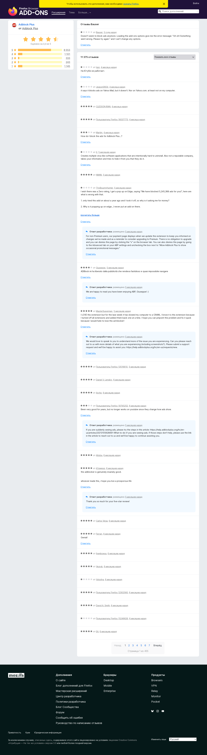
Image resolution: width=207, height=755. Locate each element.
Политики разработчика (71, 701)
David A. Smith (103, 605)
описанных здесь (43, 740)
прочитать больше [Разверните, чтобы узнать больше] (90, 215)
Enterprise (110, 690)
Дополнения (64, 674)
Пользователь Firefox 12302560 (112, 592)
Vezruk (99, 566)
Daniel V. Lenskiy (104, 380)
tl (96, 152)
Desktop (109, 680)
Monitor (156, 696)
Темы (72, 12)
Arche (99, 393)
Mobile (108, 685)
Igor (98, 67)
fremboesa (101, 553)
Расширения (58, 12)
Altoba (99, 455)
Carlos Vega (102, 521)
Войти (196, 3)
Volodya (100, 579)
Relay (154, 690)
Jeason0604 (102, 87)
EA (97, 631)
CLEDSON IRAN (103, 106)
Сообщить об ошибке (69, 717)
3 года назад (110, 32)
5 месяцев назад (106, 152)
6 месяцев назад (121, 380)
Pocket (155, 701)
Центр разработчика (68, 696)
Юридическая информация (47, 732)
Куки (27, 732)
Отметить (86, 45)
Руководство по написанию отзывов (79, 723)
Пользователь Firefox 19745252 (112, 406)
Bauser (99, 32)
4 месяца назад (109, 67)
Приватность (14, 732)
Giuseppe (100, 267)
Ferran (99, 534)
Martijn (99, 132)
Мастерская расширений (71, 690)
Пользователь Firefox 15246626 (112, 618)
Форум (60, 712)
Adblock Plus (26, 24)
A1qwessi (100, 468)
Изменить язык (158, 739)
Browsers (157, 680)
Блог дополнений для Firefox (74, 685)
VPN (154, 685)
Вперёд (157, 645)
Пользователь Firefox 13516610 (112, 367)
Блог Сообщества (67, 706)
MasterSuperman (104, 311)
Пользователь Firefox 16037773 (112, 119)
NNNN (99, 175)
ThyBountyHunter (104, 188)
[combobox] (178, 11)
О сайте (60, 680)
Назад (117, 645)
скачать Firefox (131, 4)
